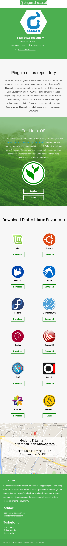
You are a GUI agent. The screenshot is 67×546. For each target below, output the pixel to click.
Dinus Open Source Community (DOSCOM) (25, 142)
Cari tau (33, 191)
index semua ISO (26, 49)
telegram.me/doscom (13, 516)
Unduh (33, 197)
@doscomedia (10, 530)
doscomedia (8, 527)
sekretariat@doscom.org (14, 513)
